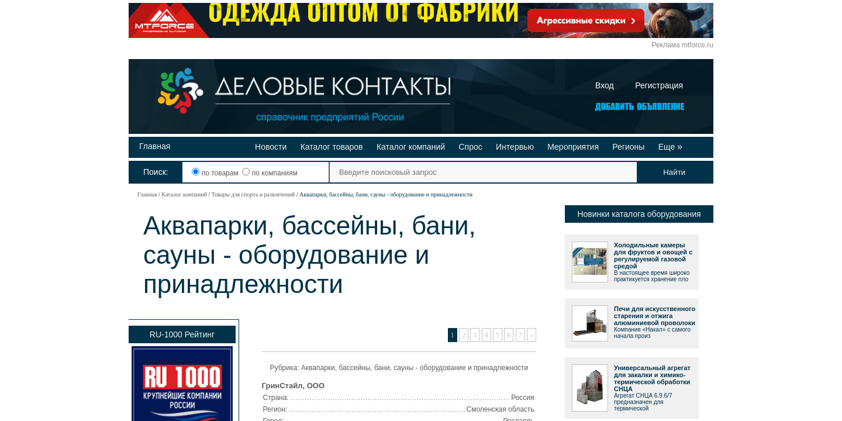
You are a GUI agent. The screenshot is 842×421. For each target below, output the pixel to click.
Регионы (628, 146)
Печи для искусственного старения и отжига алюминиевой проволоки (654, 315)
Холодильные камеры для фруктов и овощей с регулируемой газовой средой (653, 255)
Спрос (470, 146)
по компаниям (269, 173)
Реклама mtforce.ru (682, 45)
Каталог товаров (332, 146)
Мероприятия (573, 146)
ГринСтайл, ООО (293, 385)
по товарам (216, 173)
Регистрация (659, 85)
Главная (154, 146)
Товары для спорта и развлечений (253, 194)
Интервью (515, 146)
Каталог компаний (411, 146)
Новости (271, 146)
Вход (604, 85)
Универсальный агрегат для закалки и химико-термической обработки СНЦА (652, 378)
